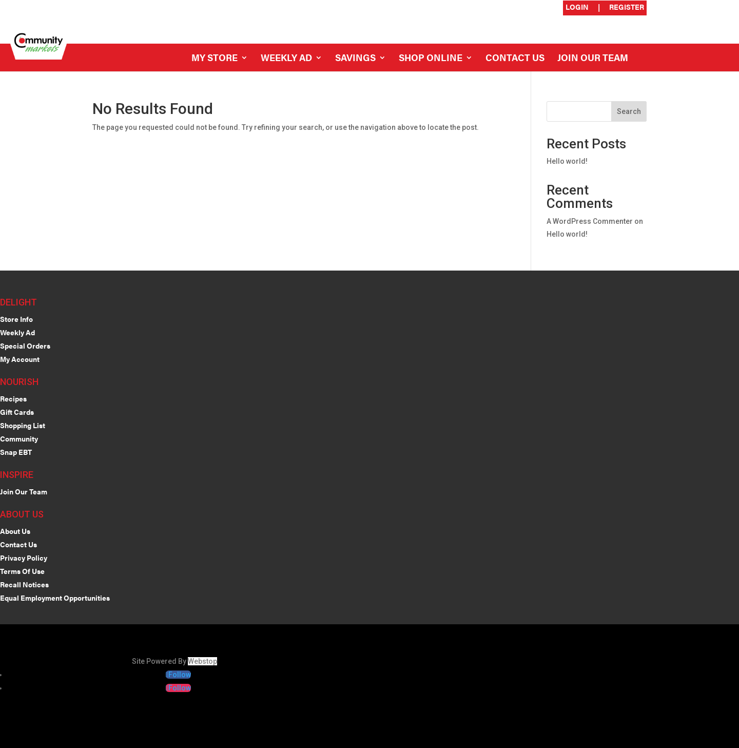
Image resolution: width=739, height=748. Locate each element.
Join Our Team (592, 59)
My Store (214, 59)
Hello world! (567, 161)
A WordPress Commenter (590, 221)
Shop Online (430, 59)
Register (626, 7)
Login (577, 7)
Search (629, 111)
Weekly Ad (286, 59)
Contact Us (514, 59)
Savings (355, 59)
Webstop (202, 661)
